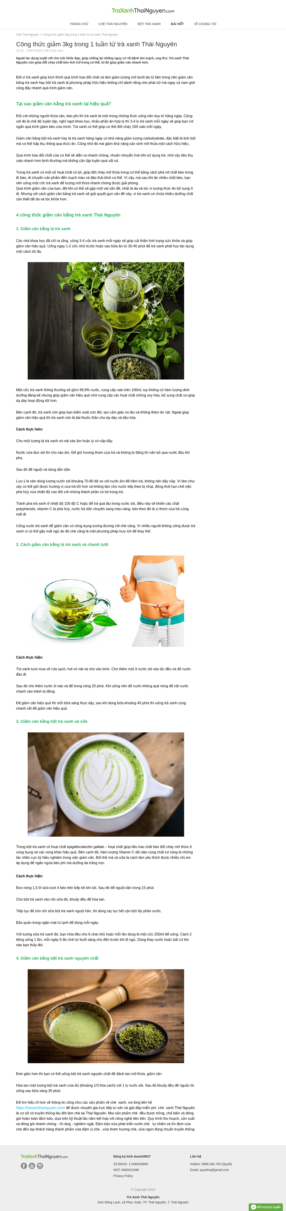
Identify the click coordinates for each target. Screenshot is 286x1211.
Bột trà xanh (149, 24)
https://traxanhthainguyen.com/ (40, 1108)
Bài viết (177, 24)
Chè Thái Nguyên (113, 24)
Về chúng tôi (205, 24)
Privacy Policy (123, 1176)
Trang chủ (79, 24)
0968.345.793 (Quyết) (217, 1164)
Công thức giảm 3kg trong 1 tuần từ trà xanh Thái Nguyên (80, 34)
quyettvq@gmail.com (214, 1170)
